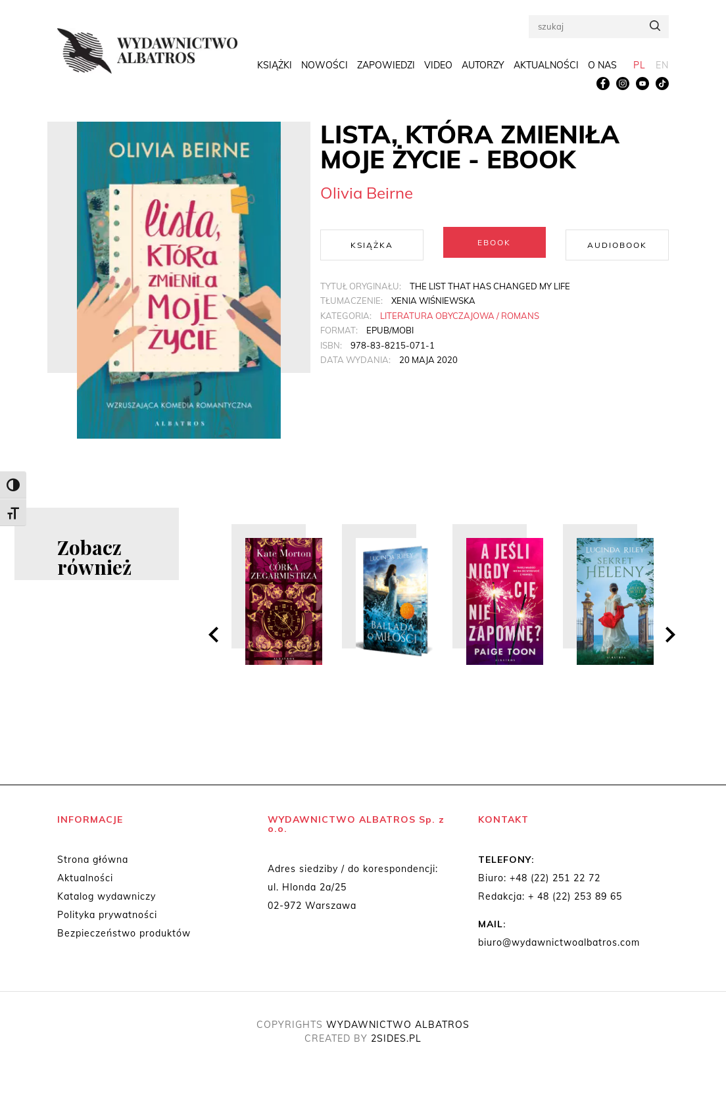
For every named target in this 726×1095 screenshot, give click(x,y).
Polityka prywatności (107, 915)
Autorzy (483, 67)
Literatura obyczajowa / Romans (459, 313)
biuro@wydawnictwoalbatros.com (559, 942)
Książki (274, 67)
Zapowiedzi (386, 67)
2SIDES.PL (396, 1038)
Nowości (324, 67)
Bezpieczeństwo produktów (124, 933)
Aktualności (546, 67)
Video (438, 67)
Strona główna (92, 859)
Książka (372, 242)
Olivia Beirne (366, 193)
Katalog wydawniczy (106, 896)
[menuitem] (639, 67)
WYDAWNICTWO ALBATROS (398, 1025)
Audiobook (617, 242)
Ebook (494, 242)
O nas (602, 67)
